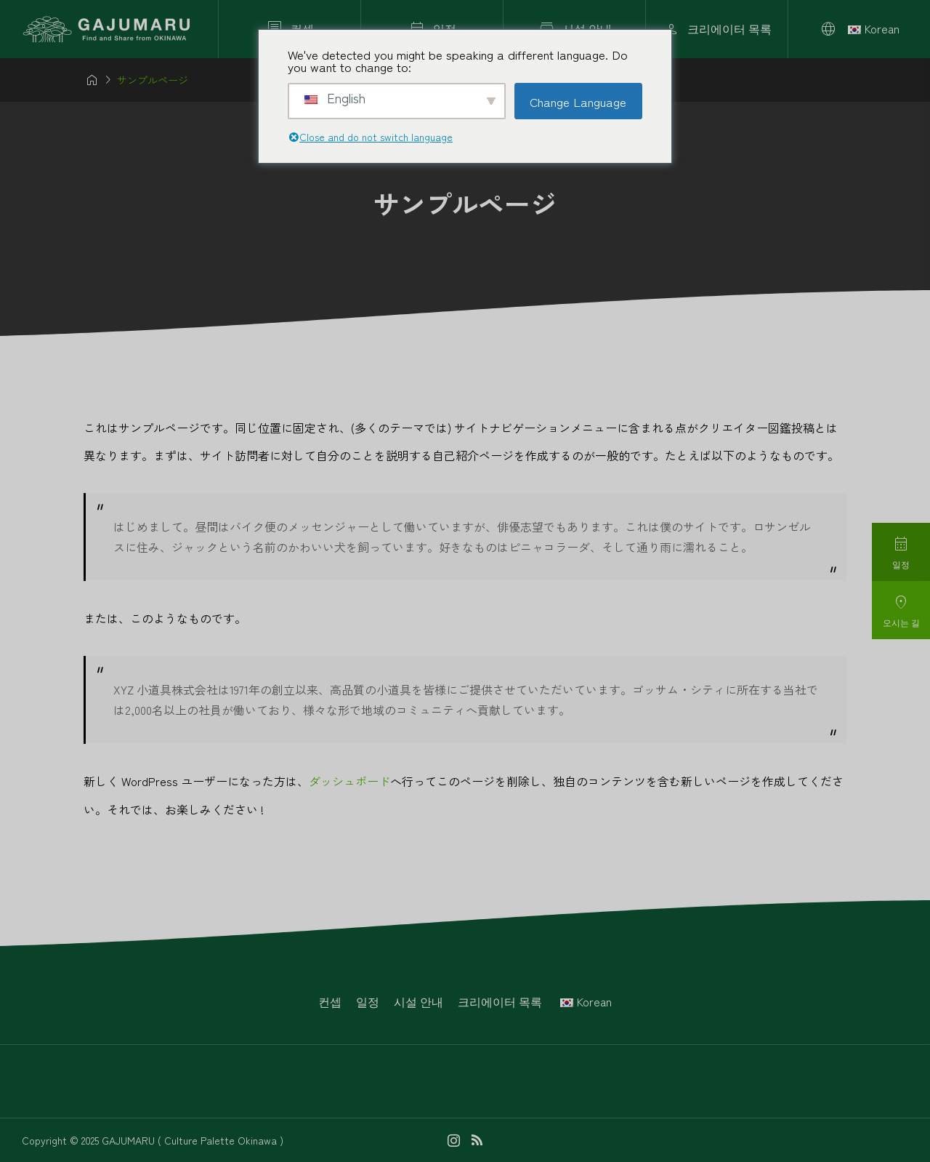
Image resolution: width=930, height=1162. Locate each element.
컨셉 (329, 1001)
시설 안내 (418, 1001)
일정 (367, 1001)
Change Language (578, 101)
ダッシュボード (349, 781)
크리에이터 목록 (500, 1001)
